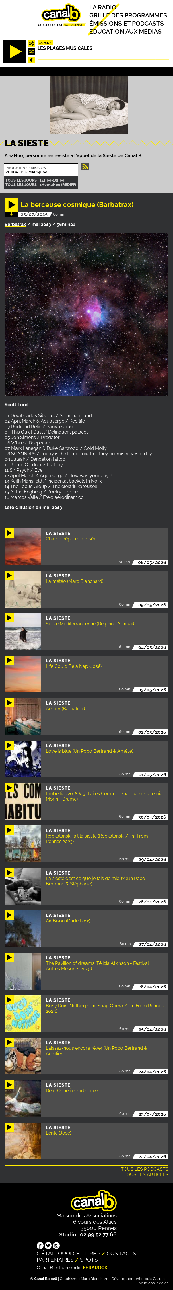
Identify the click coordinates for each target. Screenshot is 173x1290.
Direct (45, 42)
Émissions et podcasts (126, 23)
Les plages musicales (65, 48)
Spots (89, 1259)
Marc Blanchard (94, 1279)
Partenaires (55, 1259)
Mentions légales (153, 1283)
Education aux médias (125, 31)
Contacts (121, 1253)
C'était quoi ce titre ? (68, 1253)
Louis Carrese (155, 1279)
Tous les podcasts (144, 1169)
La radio (102, 7)
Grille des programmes (128, 15)
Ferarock (95, 1268)
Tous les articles (146, 1174)
